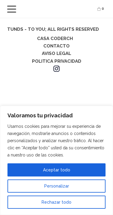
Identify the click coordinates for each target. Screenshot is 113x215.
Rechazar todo (56, 202)
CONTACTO (56, 46)
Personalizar (56, 186)
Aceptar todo (56, 170)
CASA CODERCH (55, 38)
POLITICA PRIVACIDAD (56, 61)
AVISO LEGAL (56, 53)
